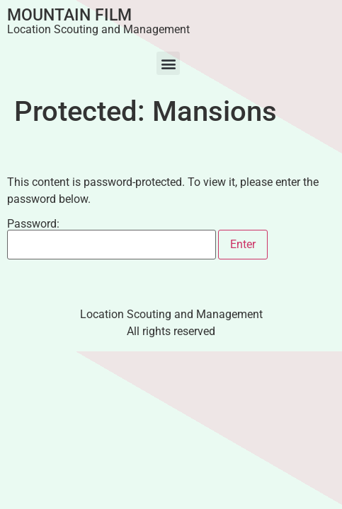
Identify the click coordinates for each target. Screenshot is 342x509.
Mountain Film (69, 15)
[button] (168, 63)
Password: (111, 238)
